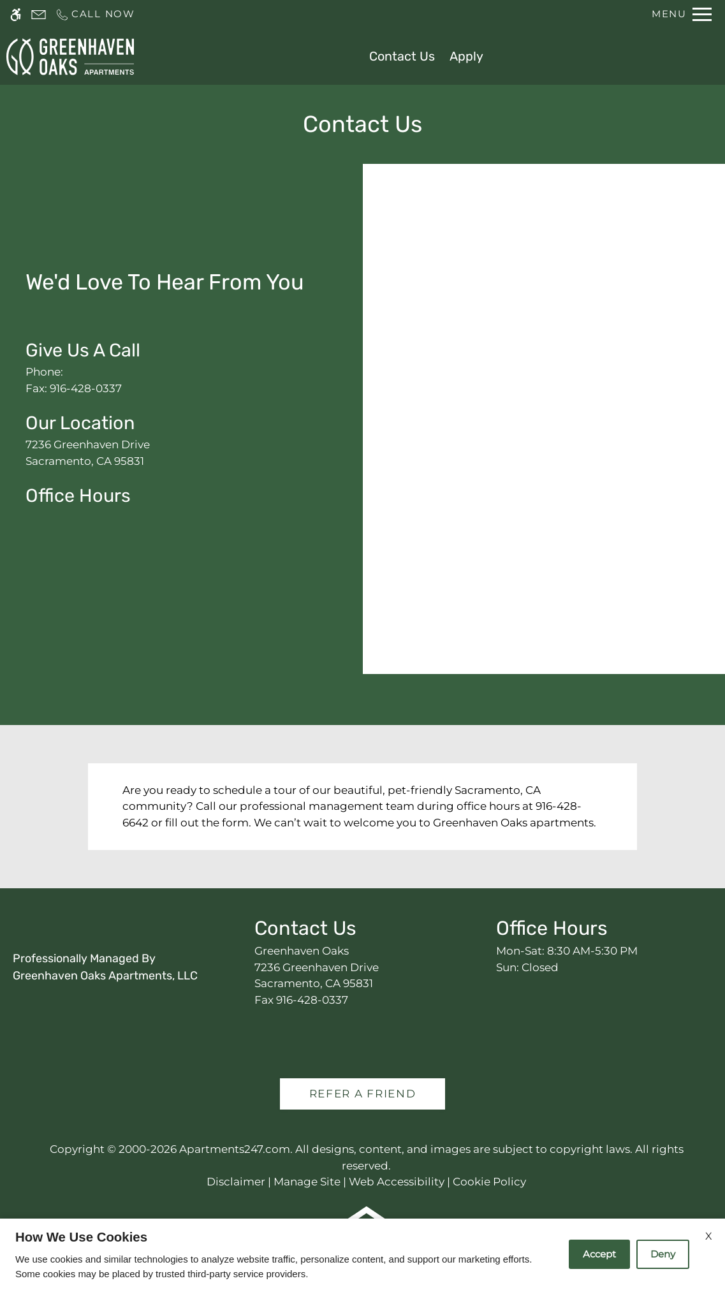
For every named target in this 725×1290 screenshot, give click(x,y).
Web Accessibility (396, 1181)
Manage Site (307, 1181)
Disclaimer (236, 1181)
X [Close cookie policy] (708, 1236)
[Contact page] (38, 14)
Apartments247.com (234, 1149)
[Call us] (95, 14)
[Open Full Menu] (681, 14)
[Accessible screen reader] (15, 14)
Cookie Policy (489, 1181)
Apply (466, 56)
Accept (599, 1254)
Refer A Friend (362, 1093)
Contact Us (402, 56)
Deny (662, 1254)
